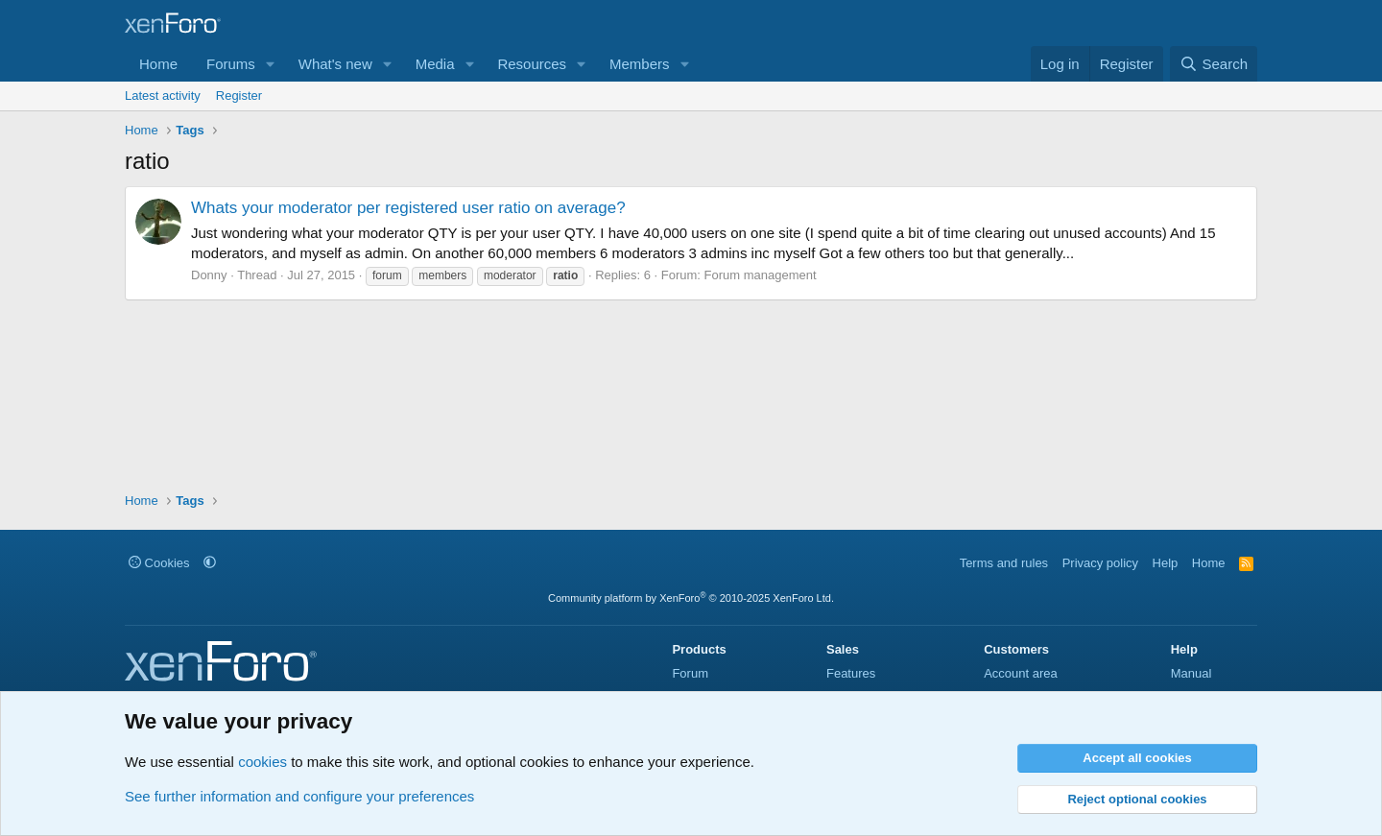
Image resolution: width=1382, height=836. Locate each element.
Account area (1021, 673)
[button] (270, 64)
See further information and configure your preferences (299, 796)
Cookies (159, 563)
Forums (230, 64)
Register (239, 95)
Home (158, 64)
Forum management (760, 275)
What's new (335, 64)
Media (435, 64)
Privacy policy (1100, 563)
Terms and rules (1004, 563)
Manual (1191, 673)
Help (1166, 563)
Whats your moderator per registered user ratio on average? (408, 208)
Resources (531, 64)
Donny (209, 275)
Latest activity (163, 95)
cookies (262, 761)
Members (639, 64)
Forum (690, 673)
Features (850, 673)
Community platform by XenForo (691, 598)
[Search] (1213, 64)
